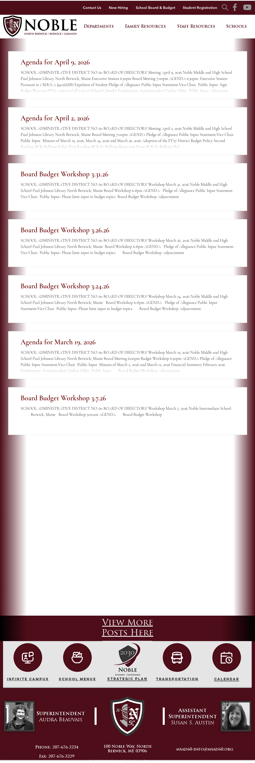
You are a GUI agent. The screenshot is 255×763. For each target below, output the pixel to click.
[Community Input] (77, 657)
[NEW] (27, 657)
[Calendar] (226, 657)
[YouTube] (247, 7)
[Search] (225, 7)
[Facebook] (235, 7)
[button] (98, 26)
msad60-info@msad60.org (204, 750)
